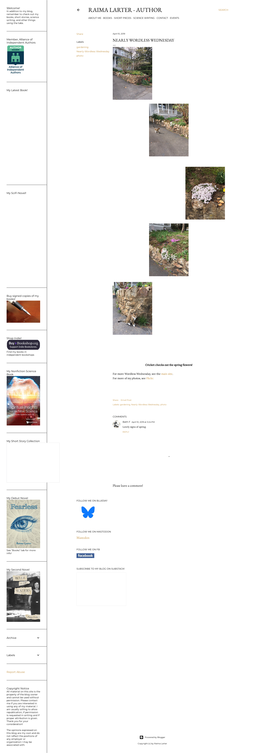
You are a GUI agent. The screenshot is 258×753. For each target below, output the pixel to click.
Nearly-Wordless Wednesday (93, 51)
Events (174, 17)
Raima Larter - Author (125, 10)
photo (80, 55)
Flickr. (150, 378)
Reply (126, 432)
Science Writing (144, 17)
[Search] (223, 10)
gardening (83, 47)
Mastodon (83, 537)
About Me (94, 17)
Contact (162, 17)
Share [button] (80, 33)
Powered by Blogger (152, 737)
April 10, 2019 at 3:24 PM (143, 422)
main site (166, 373)
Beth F (126, 421)
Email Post (126, 400)
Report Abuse (16, 672)
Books (107, 17)
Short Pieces (122, 17)
